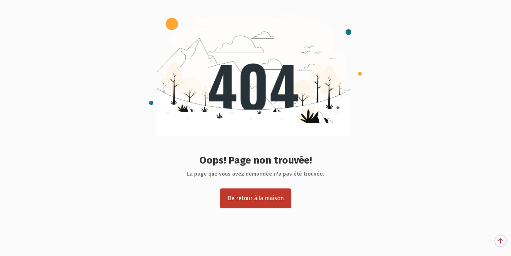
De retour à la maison (255, 198)
